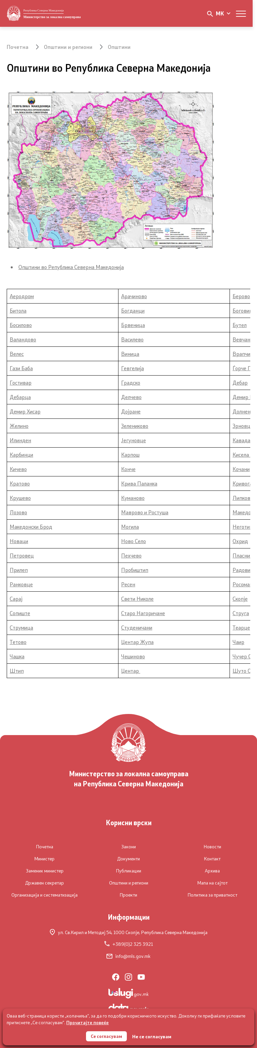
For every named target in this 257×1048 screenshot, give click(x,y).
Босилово (21, 324)
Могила (130, 526)
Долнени (243, 411)
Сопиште (20, 612)
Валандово (23, 339)
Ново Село (133, 540)
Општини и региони (68, 46)
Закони (128, 847)
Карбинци (21, 454)
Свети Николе (137, 598)
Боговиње (244, 310)
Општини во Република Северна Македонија (71, 266)
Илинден (20, 440)
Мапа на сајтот (212, 883)
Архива (212, 871)
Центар (130, 670)
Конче (128, 468)
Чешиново (133, 656)
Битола (18, 310)
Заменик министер (45, 871)
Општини (120, 46)
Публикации (128, 871)
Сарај (16, 598)
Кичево (18, 468)
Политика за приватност (212, 895)
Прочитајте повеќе (87, 1022)
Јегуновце (133, 440)
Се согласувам (106, 1036)
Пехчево (131, 555)
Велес (17, 353)
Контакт (212, 859)
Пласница (244, 555)
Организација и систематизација (44, 895)
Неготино (244, 526)
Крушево (20, 497)
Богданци (133, 310)
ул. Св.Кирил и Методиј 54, (128, 932)
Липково (243, 497)
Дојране (131, 411)
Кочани (241, 468)
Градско (130, 382)
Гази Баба (21, 368)
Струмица (21, 627)
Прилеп (19, 569)
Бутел (240, 324)
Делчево (131, 396)
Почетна (17, 46)
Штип (17, 670)
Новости (212, 847)
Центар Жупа (137, 641)
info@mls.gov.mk (128, 956)
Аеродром (22, 296)
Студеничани (136, 627)
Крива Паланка (139, 483)
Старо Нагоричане (143, 612)
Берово (241, 296)
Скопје (240, 598)
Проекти (128, 895)
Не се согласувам (152, 1036)
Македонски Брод (31, 526)
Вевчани (243, 339)
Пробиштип (134, 569)
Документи (128, 859)
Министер (44, 859)
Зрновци (243, 425)
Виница (130, 353)
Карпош (130, 454)
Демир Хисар (25, 411)
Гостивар (20, 382)
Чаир (238, 641)
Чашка (17, 656)
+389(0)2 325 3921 (128, 944)
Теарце (241, 627)
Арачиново (134, 296)
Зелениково (134, 425)
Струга (241, 612)
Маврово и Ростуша (144, 512)
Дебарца (20, 396)
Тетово (18, 641)
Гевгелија (132, 368)
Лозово (18, 512)
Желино (19, 425)
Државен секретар (44, 883)
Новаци (19, 540)
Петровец (22, 555)
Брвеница (133, 324)
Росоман (243, 584)
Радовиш (243, 569)
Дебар (240, 382)
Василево (132, 339)
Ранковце (21, 584)
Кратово (20, 483)
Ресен (128, 584)
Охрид (240, 540)
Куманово (133, 497)
